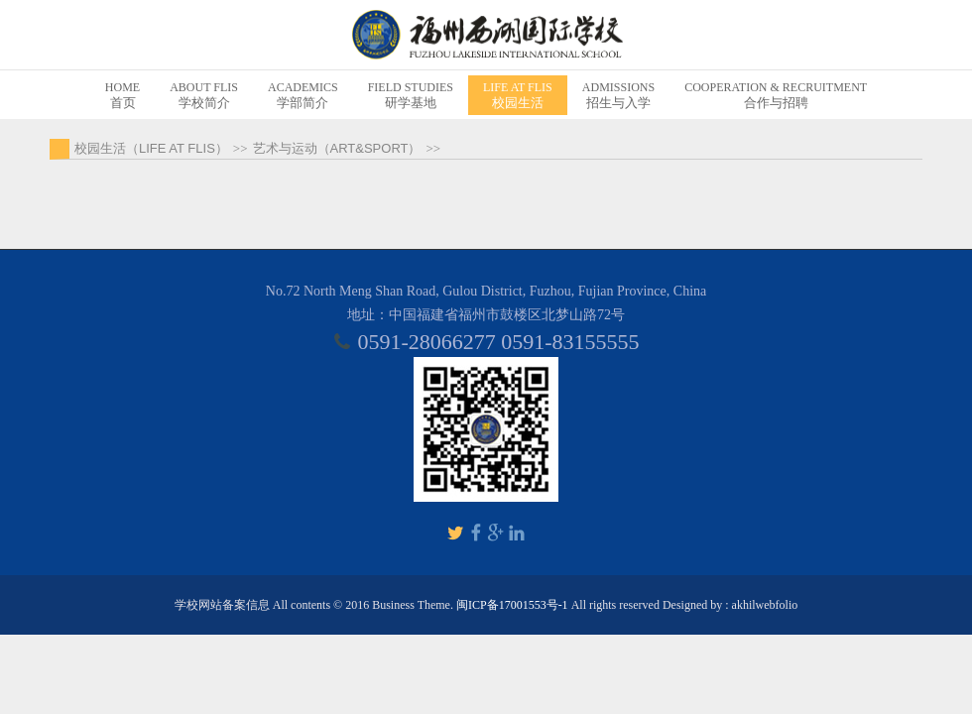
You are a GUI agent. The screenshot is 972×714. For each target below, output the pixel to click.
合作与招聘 (775, 94)
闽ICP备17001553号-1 (512, 605)
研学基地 (410, 94)
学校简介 (204, 94)
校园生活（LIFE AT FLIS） (151, 148)
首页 (122, 94)
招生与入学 (618, 94)
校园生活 (517, 94)
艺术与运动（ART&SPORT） (337, 148)
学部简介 (303, 94)
